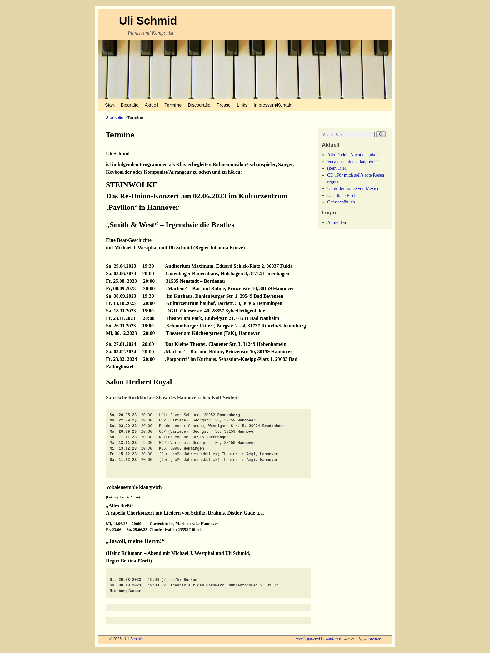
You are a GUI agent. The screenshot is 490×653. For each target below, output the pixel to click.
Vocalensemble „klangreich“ (352, 161)
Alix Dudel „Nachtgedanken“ (353, 154)
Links (242, 104)
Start (109, 104)
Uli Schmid (148, 20)
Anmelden (336, 222)
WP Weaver (372, 639)
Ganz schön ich (341, 201)
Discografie (199, 104)
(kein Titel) (337, 168)
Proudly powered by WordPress (318, 639)
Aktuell (151, 104)
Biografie (129, 104)
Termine (173, 104)
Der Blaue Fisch (342, 195)
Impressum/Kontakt (273, 104)
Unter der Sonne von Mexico (353, 188)
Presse (224, 104)
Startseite (114, 117)
